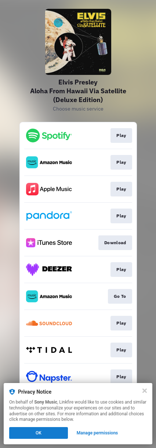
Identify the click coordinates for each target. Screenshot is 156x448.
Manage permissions (97, 433)
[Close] (144, 391)
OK (38, 433)
